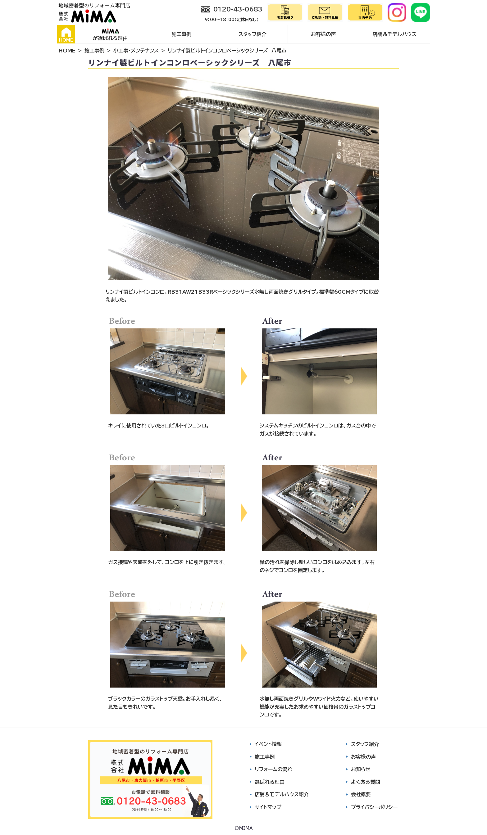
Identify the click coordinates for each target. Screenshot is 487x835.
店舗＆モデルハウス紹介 (282, 794)
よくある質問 (365, 781)
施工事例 (181, 34)
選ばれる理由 (269, 781)
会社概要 (361, 794)
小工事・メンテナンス (136, 50)
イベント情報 (268, 744)
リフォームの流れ (273, 769)
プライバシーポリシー (374, 807)
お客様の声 (323, 34)
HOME (66, 34)
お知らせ (361, 769)
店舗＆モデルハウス (394, 34)
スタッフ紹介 (252, 34)
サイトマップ (268, 807)
